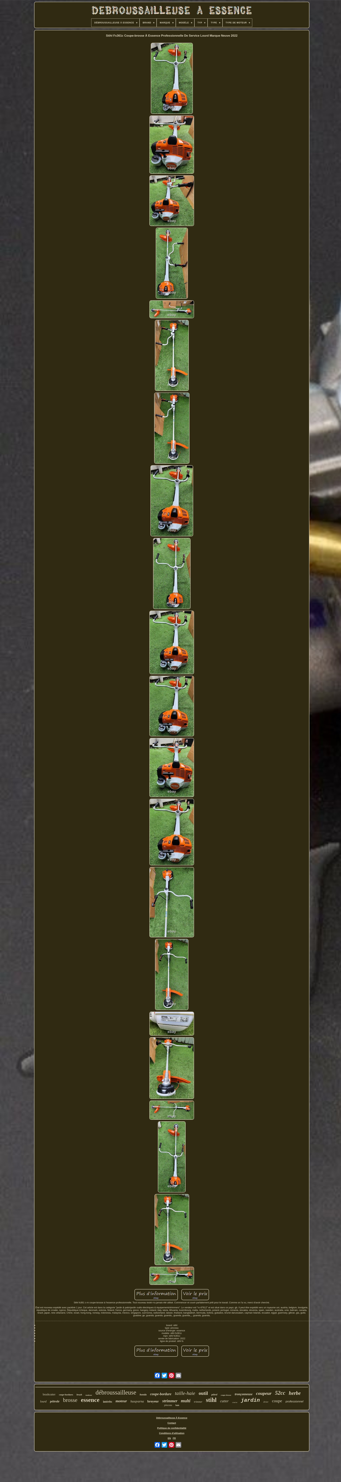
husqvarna (137, 1401)
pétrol (214, 1394)
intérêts (107, 1401)
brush (79, 1394)
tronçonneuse (243, 1394)
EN (169, 1438)
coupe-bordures (66, 1394)
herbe (295, 1393)
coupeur (263, 1393)
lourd (43, 1401)
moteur (121, 1401)
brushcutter (49, 1394)
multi (185, 1400)
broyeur (153, 1401)
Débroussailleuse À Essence (171, 1418)
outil (203, 1393)
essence (90, 1400)
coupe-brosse (226, 1395)
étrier (265, 1401)
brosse (70, 1400)
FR (174, 1438)
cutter (224, 1401)
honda (143, 1394)
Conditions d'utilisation (171, 1433)
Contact (172, 1423)
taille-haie (185, 1393)
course (234, 1402)
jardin (250, 1400)
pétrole (55, 1401)
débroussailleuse (115, 1392)
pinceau (168, 1405)
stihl (211, 1400)
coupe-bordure (160, 1394)
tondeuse (89, 1395)
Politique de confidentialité (171, 1428)
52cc (280, 1393)
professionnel (294, 1401)
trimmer (198, 1401)
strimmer (169, 1401)
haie (177, 1405)
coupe (277, 1401)
